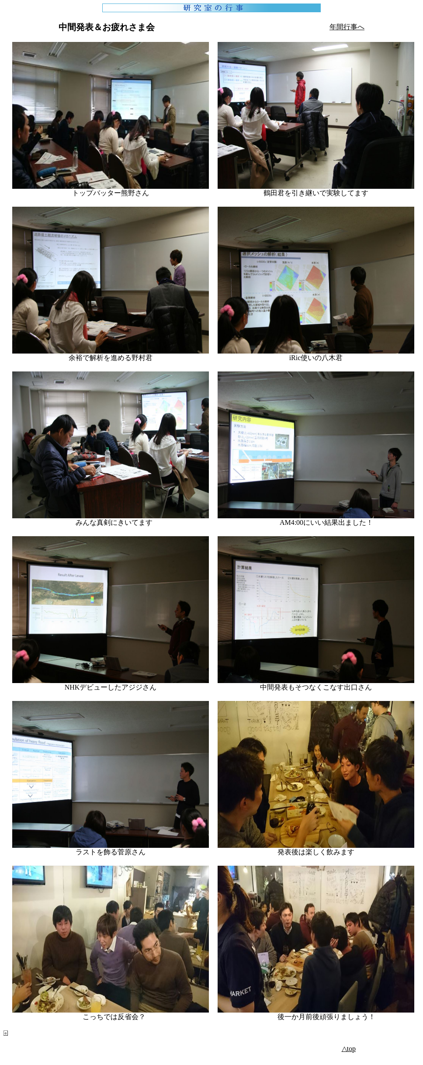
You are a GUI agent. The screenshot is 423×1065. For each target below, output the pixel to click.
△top (349, 1048)
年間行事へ (346, 27)
